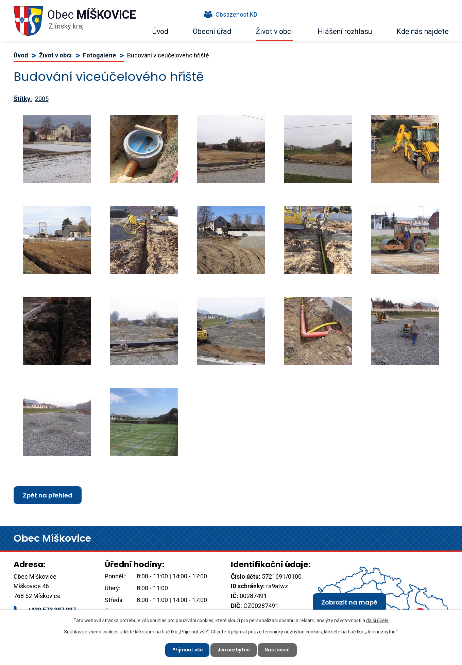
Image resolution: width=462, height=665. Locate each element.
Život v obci (274, 31)
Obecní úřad (212, 31)
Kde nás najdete (422, 31)
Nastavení (278, 649)
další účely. (377, 620)
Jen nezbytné (234, 649)
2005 (42, 98)
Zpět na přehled (47, 495)
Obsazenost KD (228, 14)
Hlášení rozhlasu (345, 31)
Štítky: (23, 98)
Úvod (160, 31)
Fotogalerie (99, 55)
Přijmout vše (186, 649)
